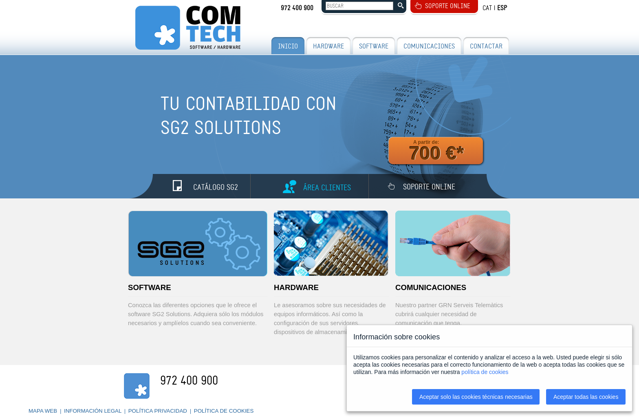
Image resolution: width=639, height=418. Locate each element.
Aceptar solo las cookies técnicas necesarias (476, 397)
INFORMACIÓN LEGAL (93, 411)
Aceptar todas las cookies (586, 397)
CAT (487, 8)
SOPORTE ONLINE (447, 6)
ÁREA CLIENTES (327, 188)
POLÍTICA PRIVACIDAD (158, 411)
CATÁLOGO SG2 (215, 187)
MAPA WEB (44, 411)
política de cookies (484, 372)
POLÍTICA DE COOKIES (224, 411)
